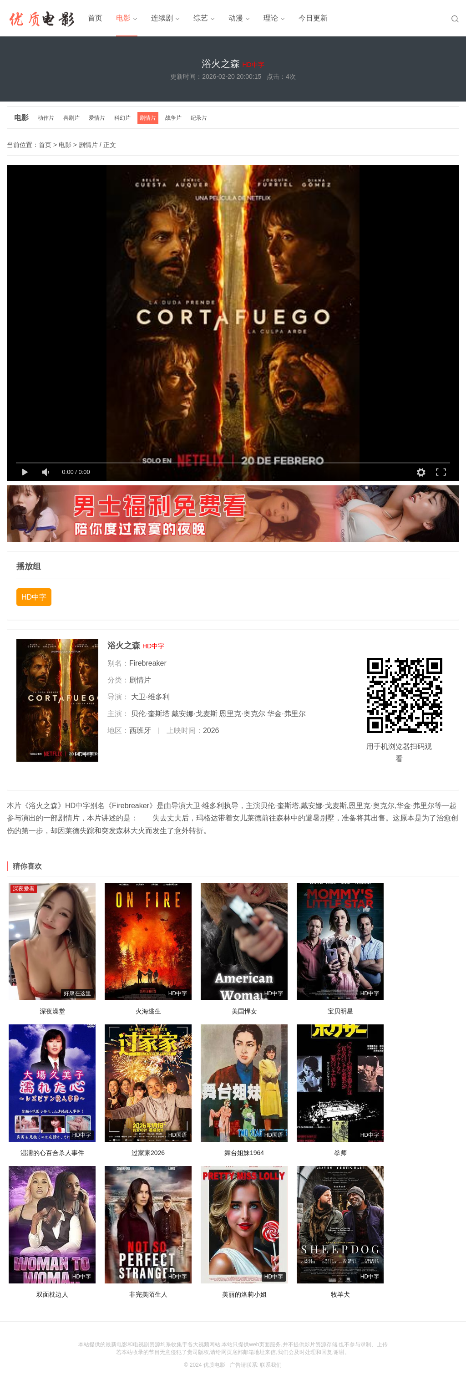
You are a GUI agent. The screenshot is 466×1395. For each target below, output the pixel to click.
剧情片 (148, 118)
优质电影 (214, 1365)
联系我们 (271, 1365)
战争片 (173, 118)
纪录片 (199, 118)
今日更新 (313, 18)
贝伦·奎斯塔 (150, 714)
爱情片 (97, 118)
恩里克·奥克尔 (242, 714)
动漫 (235, 18)
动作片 (46, 118)
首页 (95, 18)
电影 (123, 18)
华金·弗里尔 (286, 714)
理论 (270, 18)
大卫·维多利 (150, 697)
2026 (211, 730)
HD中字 (33, 597)
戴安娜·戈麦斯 (194, 714)
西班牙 (140, 730)
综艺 (200, 18)
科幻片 (122, 118)
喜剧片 (71, 118)
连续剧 (162, 18)
